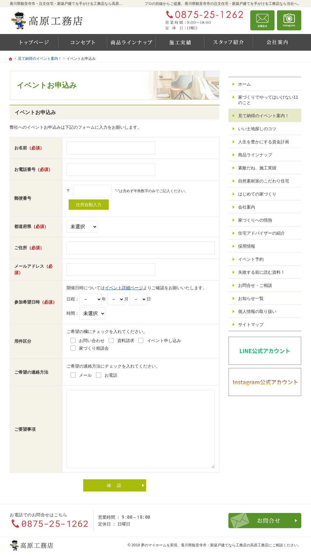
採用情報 (246, 246)
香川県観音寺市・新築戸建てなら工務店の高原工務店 (224, 545)
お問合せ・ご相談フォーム (264, 520)
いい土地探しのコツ (257, 128)
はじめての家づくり (257, 194)
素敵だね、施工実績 (257, 167)
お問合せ (262, 20)
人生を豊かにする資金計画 (263, 141)
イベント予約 (251, 259)
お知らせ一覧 (251, 298)
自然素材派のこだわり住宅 (263, 180)
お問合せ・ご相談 (255, 285)
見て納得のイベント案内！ (263, 115)
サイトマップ (251, 324)
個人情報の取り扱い (257, 311)
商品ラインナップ (255, 154)
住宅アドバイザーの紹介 (261, 233)
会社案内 (246, 207)
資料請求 (289, 20)
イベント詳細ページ (124, 287)
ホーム (244, 84)
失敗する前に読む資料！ (261, 272)
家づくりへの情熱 (255, 220)
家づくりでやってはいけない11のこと (268, 100)
